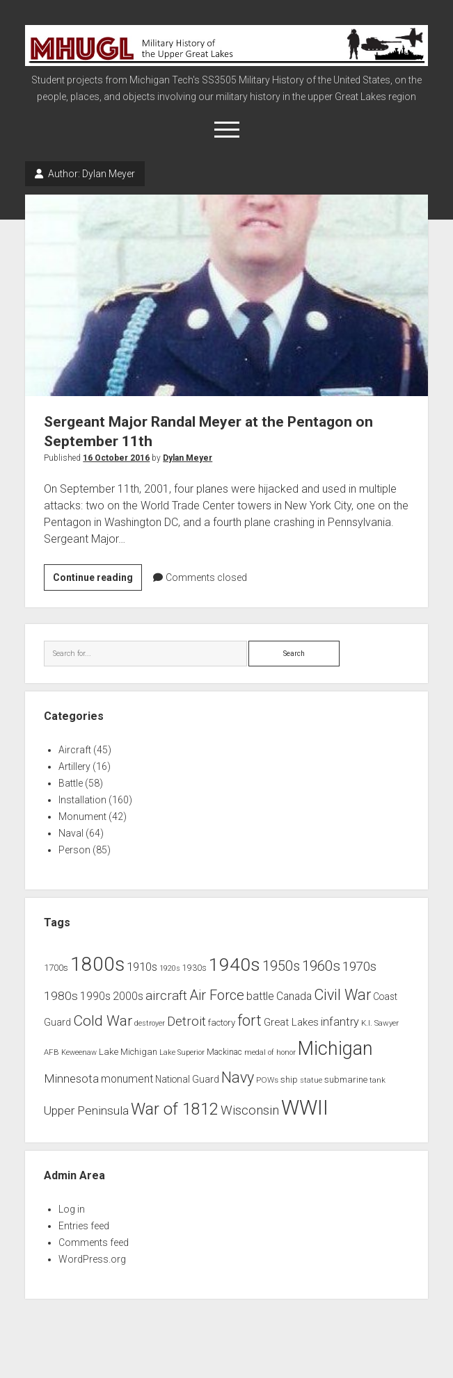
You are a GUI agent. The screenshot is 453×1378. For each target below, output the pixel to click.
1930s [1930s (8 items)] (194, 968)
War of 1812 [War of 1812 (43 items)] (174, 1109)
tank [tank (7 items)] (377, 1080)
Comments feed (93, 1242)
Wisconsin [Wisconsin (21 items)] (250, 1110)
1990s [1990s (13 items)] (95, 996)
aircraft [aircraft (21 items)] (166, 995)
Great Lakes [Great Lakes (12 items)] (291, 1022)
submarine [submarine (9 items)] (345, 1079)
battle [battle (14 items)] (260, 996)
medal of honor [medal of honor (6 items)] (270, 1052)
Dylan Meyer (187, 458)
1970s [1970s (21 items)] (359, 966)
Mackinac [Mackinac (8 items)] (224, 1052)
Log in (71, 1209)
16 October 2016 (116, 458)
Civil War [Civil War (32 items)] (342, 994)
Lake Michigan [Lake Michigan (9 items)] (128, 1052)
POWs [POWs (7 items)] (267, 1080)
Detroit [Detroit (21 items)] (186, 1021)
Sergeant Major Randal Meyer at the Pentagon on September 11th (226, 295)
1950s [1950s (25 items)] (281, 966)
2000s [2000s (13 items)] (128, 996)
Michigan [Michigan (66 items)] (335, 1048)
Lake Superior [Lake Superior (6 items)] (182, 1052)
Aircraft (74, 749)
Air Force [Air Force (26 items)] (216, 995)
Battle (70, 783)
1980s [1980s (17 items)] (61, 996)
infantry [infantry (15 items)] (340, 1021)
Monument (82, 816)
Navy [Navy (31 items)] (237, 1077)
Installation (82, 799)
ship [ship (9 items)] (289, 1079)
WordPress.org (92, 1259)
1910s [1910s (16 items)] (142, 967)
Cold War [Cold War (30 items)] (102, 1020)
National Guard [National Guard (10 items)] (187, 1079)
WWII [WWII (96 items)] (304, 1107)
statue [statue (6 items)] (311, 1080)
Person (74, 849)
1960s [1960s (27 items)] (321, 966)
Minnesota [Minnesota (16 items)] (71, 1078)
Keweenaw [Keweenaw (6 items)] (79, 1052)
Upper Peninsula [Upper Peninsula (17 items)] (86, 1110)
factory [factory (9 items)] (221, 1022)
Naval (71, 833)
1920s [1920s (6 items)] (169, 968)
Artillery (74, 766)
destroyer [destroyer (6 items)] (149, 1023)
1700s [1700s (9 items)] (56, 967)
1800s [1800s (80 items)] (97, 964)
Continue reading (97, 579)
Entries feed (83, 1225)
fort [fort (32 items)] (249, 1020)
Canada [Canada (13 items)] (294, 996)
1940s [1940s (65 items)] (234, 964)
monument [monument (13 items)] (127, 1079)
